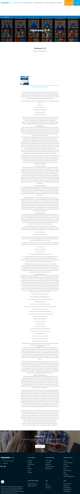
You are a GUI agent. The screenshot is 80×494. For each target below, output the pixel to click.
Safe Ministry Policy (67, 479)
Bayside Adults (48, 458)
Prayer (29, 460)
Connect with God (18, 2)
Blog (29, 456)
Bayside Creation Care (32, 475)
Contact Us (40, 436)
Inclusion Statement (67, 473)
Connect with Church (38, 2)
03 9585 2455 (5, 453)
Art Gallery (30, 462)
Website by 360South (75, 490)
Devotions (30, 458)
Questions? (58, 2)
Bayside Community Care (32, 473)
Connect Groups (49, 450)
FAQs (47, 473)
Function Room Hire (67, 460)
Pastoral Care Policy (67, 477)
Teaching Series (31, 454)
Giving (77, 2)
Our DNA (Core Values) (67, 452)
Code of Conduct (66, 481)
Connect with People (27, 2)
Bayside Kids (48, 452)
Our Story (65, 450)
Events (64, 458)
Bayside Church (7, 490)
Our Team (65, 454)
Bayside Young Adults (50, 456)
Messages (30, 452)
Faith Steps (30, 450)
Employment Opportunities (68, 466)
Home (2, 7)
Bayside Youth (48, 454)
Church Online (69, 2)
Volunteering (65, 464)
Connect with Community (49, 2)
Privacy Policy (66, 475)
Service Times (66, 456)
